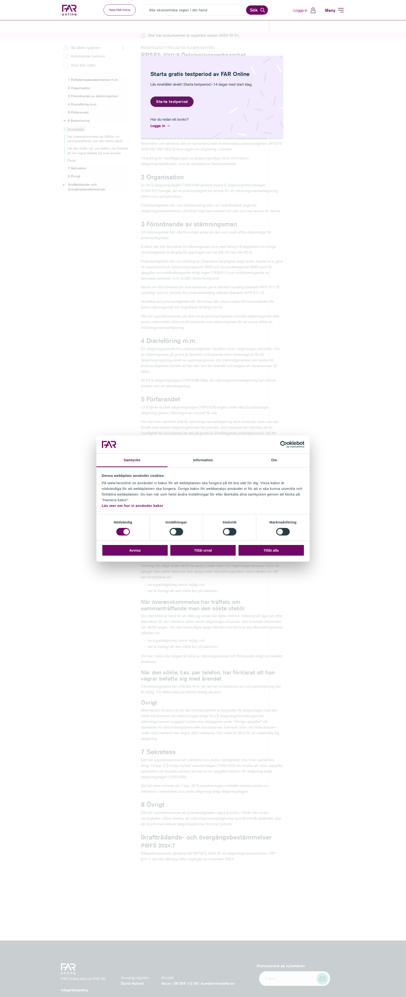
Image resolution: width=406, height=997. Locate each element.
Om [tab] (274, 460)
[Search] (197, 10)
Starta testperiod (172, 101)
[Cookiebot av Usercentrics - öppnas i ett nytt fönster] (283, 444)
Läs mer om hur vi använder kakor (132, 506)
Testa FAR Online (119, 10)
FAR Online (73, 10)
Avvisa (135, 550)
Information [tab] (203, 460)
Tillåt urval (203, 550)
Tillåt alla (271, 550)
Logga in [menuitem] (300, 10)
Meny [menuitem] (330, 10)
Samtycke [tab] (132, 460)
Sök (254, 10)
